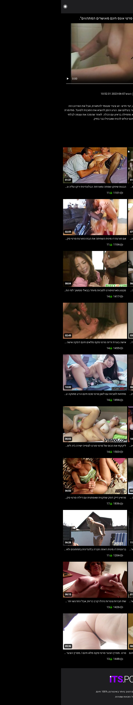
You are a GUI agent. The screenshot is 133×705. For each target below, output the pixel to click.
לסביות (102, 127)
